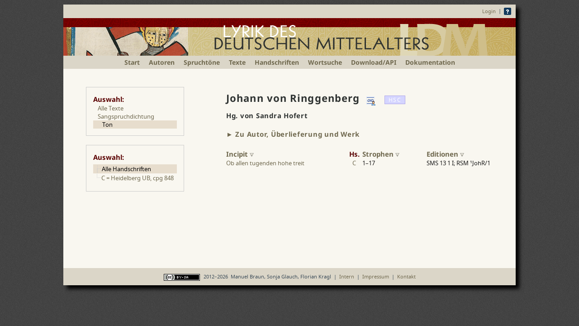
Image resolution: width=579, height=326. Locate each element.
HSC (395, 100)
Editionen (445, 153)
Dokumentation (430, 62)
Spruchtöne (202, 62)
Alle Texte (110, 108)
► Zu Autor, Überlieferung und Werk (293, 134)
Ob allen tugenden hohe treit (265, 163)
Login (489, 11)
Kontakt (406, 276)
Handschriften (277, 62)
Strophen (380, 153)
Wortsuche (325, 62)
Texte (237, 62)
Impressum (375, 276)
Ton (107, 124)
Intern (346, 276)
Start (132, 62)
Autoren (162, 62)
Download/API (373, 62)
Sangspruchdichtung (126, 116)
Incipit (240, 153)
